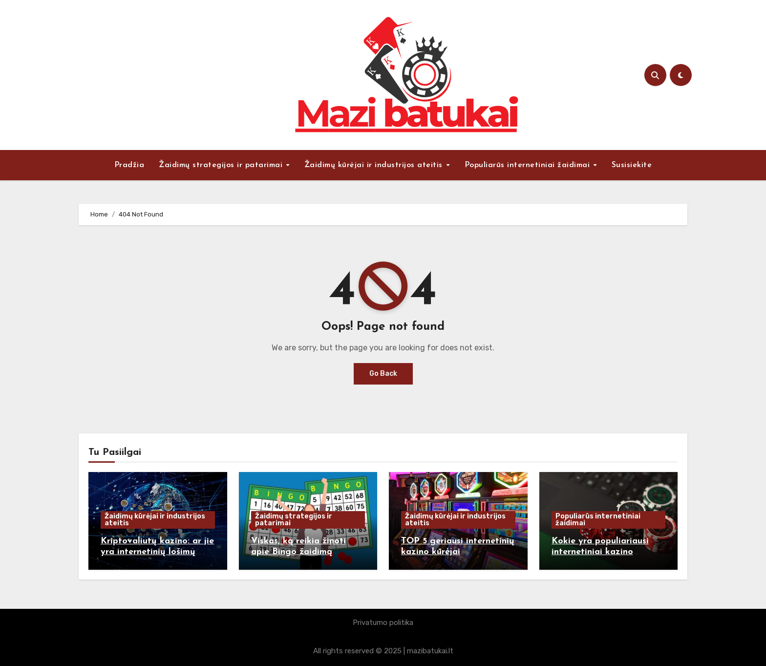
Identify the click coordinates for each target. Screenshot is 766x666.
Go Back (383, 373)
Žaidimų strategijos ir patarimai (222, 165)
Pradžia (129, 165)
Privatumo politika (383, 622)
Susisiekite (632, 165)
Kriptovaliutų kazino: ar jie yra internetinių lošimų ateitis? (157, 552)
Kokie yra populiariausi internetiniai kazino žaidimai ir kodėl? (600, 552)
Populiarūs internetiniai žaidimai (529, 165)
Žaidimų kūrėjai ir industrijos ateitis (375, 165)
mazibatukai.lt (430, 650)
